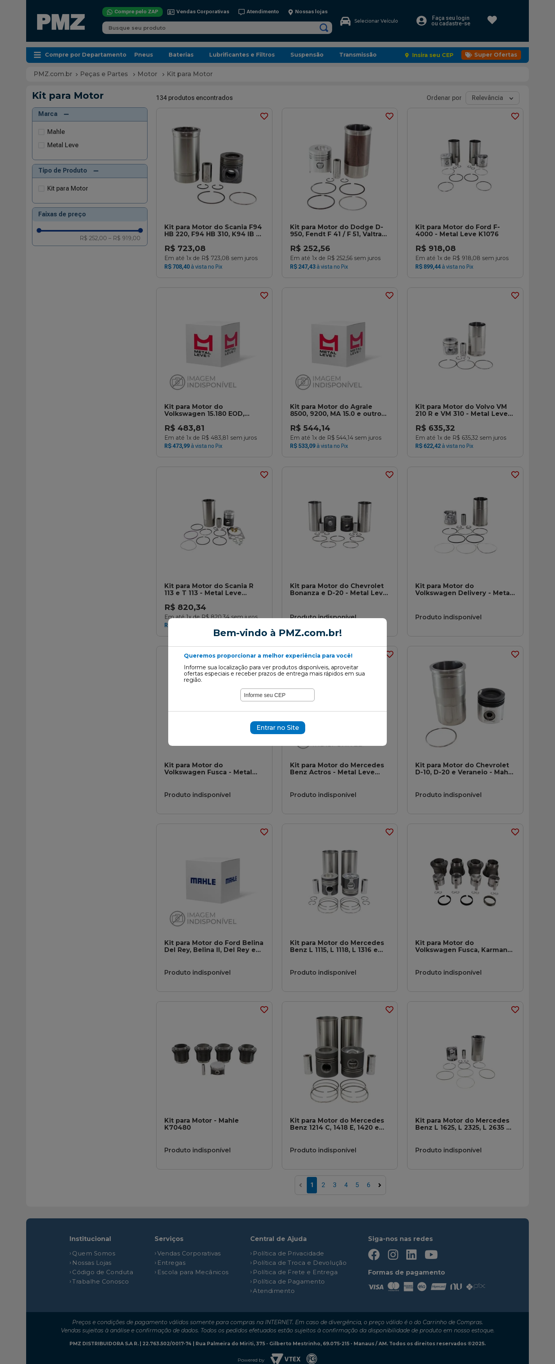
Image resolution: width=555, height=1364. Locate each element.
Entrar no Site (277, 727)
